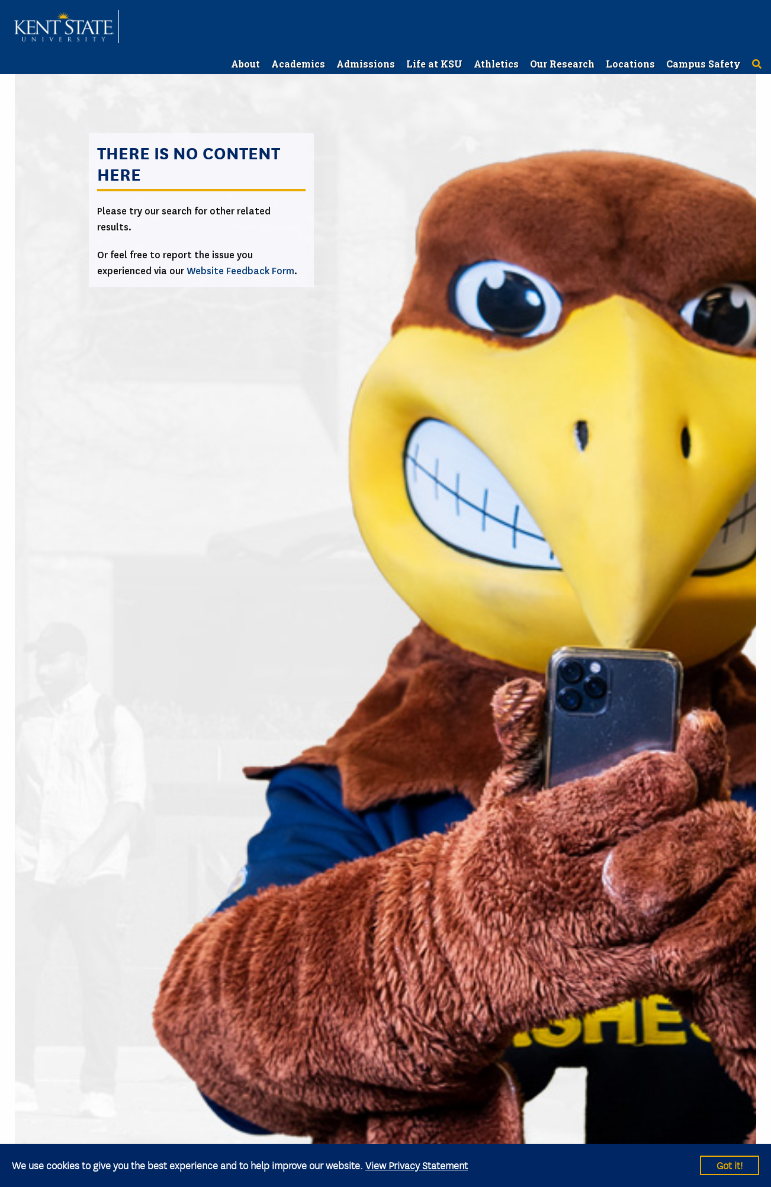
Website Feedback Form (240, 271)
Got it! (730, 1164)
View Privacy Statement (416, 1164)
